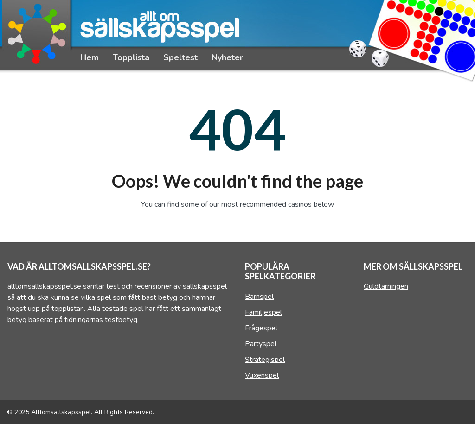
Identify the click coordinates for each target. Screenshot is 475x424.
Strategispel (265, 359)
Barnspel (259, 296)
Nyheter (227, 57)
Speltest (180, 57)
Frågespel (261, 328)
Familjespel (263, 312)
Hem (89, 57)
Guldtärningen (386, 286)
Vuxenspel (262, 375)
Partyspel (260, 344)
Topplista (131, 57)
